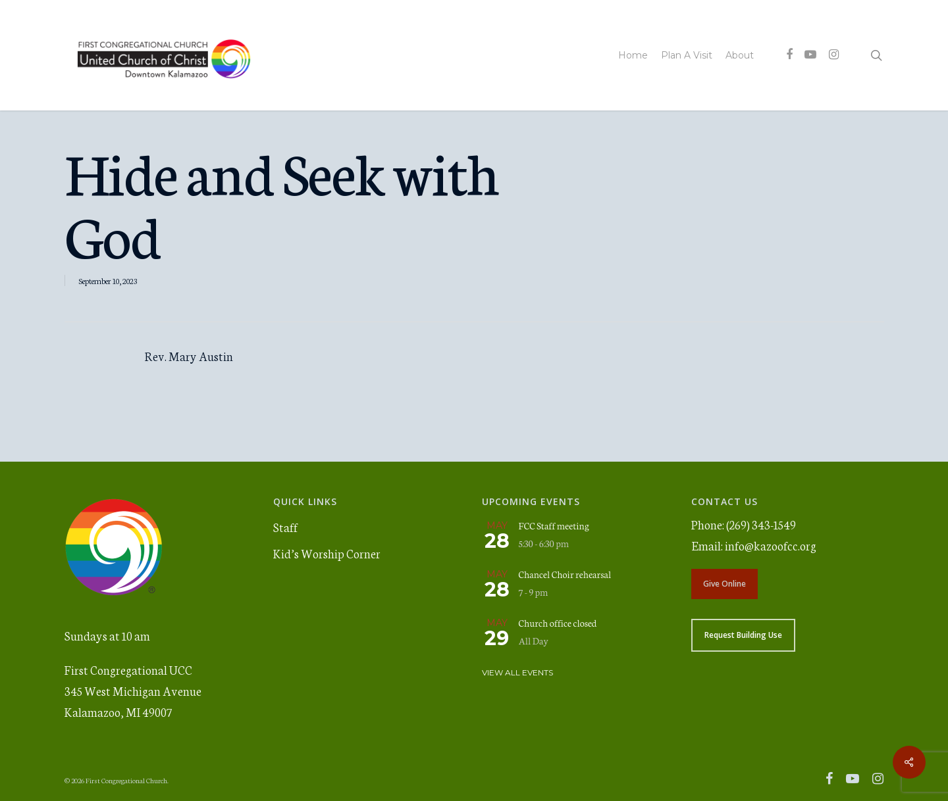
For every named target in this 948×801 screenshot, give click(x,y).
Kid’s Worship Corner (327, 553)
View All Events (517, 672)
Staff (285, 526)
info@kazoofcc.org (770, 545)
